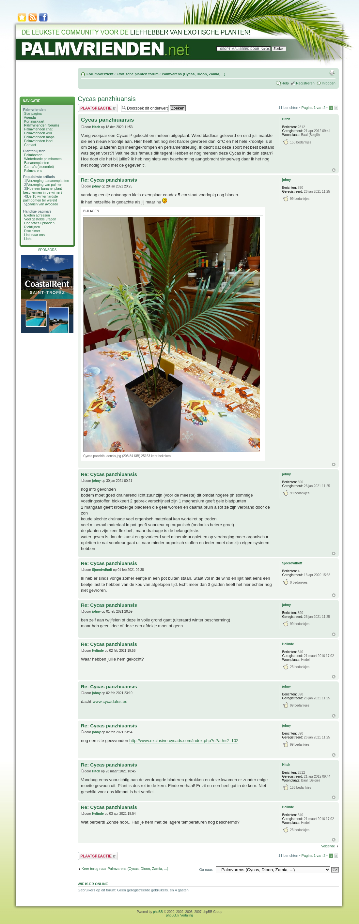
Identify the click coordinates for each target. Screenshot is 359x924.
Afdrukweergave (332, 73)
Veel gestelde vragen (40, 219)
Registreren (305, 83)
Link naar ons (34, 235)
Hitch (96, 127)
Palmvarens (33, 170)
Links (28, 239)
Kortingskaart (34, 121)
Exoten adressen (37, 215)
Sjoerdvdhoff (102, 570)
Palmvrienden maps (39, 137)
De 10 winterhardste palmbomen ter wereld (40, 198)
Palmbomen (33, 155)
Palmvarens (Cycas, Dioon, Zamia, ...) (193, 74)
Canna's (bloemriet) (39, 167)
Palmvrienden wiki (38, 133)
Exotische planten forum (137, 74)
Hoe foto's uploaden (39, 223)
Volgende (328, 846)
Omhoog (334, 170)
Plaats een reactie (98, 108)
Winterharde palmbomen (43, 159)
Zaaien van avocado (42, 204)
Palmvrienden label (38, 141)
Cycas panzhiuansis (107, 98)
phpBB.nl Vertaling (179, 915)
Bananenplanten (36, 163)
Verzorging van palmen (44, 184)
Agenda (30, 117)
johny (96, 186)
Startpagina (33, 113)
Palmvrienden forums (41, 125)
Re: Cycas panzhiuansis (109, 180)
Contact (30, 145)
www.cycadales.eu (109, 701)
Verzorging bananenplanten (48, 181)
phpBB (158, 912)
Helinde (98, 650)
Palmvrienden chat (38, 129)
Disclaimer (32, 231)
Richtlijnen (32, 227)
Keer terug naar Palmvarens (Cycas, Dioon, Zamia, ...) (125, 869)
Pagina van (313, 108)
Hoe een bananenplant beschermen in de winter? (42, 190)
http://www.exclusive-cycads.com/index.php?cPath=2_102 (183, 740)
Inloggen (329, 83)
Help (285, 83)
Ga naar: (206, 870)
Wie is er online (93, 884)
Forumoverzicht (100, 74)
